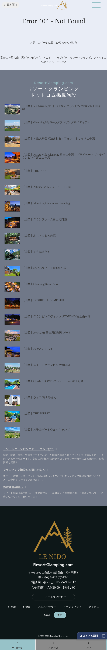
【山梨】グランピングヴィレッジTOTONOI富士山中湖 (56, 316)
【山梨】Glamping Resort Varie (40, 284)
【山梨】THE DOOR (34, 170)
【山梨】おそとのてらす (37, 348)
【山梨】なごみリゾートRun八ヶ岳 (44, 267)
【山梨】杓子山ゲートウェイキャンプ (46, 429)
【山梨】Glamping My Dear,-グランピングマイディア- (55, 122)
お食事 (27, 607)
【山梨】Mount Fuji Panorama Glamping (46, 203)
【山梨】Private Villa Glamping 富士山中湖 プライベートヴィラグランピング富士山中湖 (63, 156)
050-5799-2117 (66, 582)
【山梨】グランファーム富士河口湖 (44, 219)
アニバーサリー (47, 607)
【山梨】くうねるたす (36, 251)
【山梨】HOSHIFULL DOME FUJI (43, 300)
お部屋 (12, 607)
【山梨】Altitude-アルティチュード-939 (46, 186)
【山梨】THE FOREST (36, 413)
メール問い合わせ (53, 596)
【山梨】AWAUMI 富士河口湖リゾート (46, 332)
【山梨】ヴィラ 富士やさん (39, 397)
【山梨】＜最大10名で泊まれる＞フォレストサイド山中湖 (58, 138)
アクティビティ (72, 607)
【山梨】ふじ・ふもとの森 (39, 235)
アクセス (93, 607)
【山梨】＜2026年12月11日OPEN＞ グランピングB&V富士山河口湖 (62, 107)
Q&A (47, 615)
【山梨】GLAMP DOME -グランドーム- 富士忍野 (52, 381)
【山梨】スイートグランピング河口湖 (46, 364)
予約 (60, 615)
